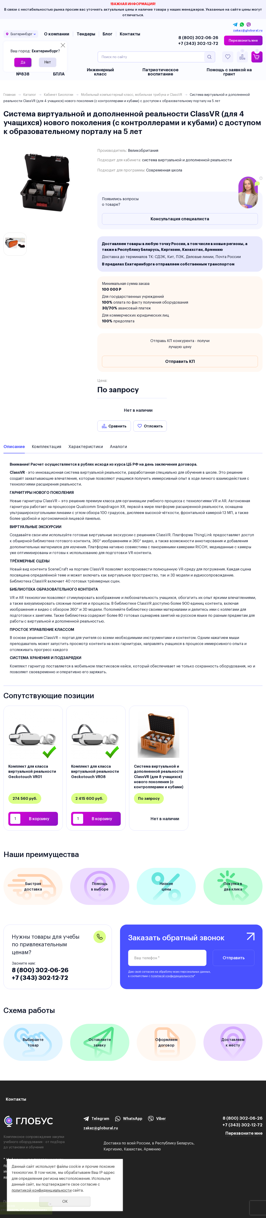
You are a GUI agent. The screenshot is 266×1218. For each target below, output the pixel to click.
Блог (107, 34)
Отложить (153, 426)
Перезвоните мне (244, 1133)
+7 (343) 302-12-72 (198, 43)
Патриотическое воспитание (160, 72)
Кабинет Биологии (58, 95)
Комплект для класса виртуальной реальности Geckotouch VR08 (95, 771)
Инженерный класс (100, 72)
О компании (56, 34)
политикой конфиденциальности (172, 976)
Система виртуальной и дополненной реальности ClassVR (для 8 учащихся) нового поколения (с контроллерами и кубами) (158, 776)
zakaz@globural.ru (248, 30)
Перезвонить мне (243, 40)
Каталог (29, 95)
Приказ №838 (22, 72)
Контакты (130, 34)
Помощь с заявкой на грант (229, 72)
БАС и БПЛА (59, 72)
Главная (9, 95)
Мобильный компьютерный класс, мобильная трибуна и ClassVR (131, 95)
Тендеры (86, 34)
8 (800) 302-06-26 (198, 37)
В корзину (39, 818)
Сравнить (117, 426)
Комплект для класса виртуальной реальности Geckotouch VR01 (32, 771)
